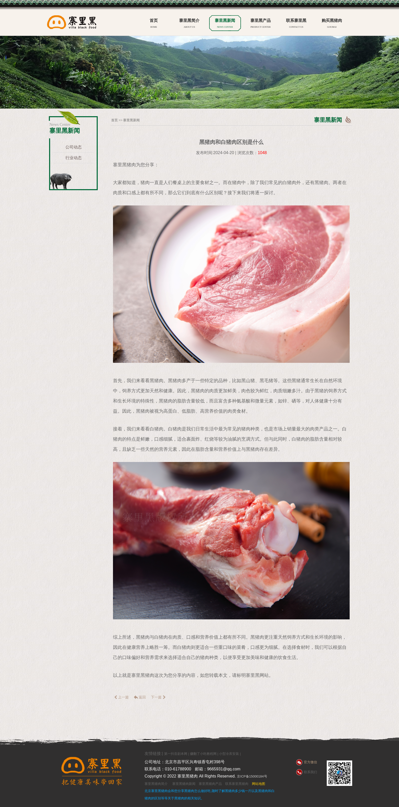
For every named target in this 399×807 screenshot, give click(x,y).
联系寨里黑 (296, 24)
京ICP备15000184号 (252, 776)
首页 (154, 24)
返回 (140, 697)
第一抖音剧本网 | (177, 754)
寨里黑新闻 (225, 24)
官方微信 (310, 762)
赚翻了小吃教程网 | (204, 754)
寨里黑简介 (189, 24)
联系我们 (310, 772)
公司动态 (73, 147)
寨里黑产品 (260, 24)
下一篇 (159, 697)
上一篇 (121, 697)
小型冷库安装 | (230, 754)
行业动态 (73, 158)
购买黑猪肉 (332, 24)
